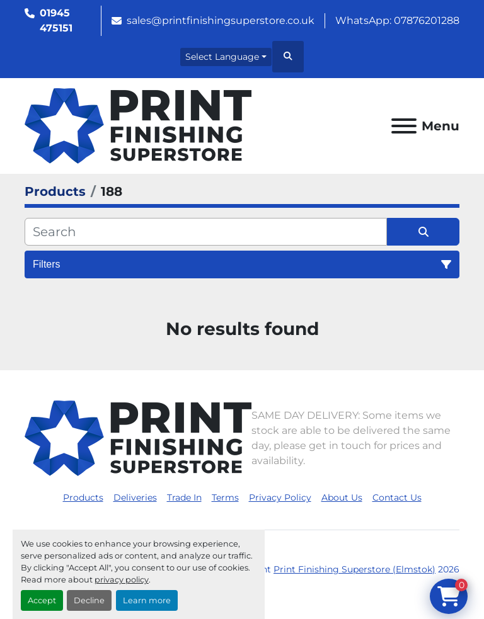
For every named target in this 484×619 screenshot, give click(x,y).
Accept (42, 600)
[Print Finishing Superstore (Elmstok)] (138, 437)
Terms (225, 497)
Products (83, 497)
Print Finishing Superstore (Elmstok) (354, 569)
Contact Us (397, 497)
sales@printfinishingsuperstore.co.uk (220, 20)
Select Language (222, 56)
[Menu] (404, 125)
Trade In (184, 497)
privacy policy (122, 579)
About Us (341, 497)
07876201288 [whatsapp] (426, 20)
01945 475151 (56, 20)
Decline (89, 600)
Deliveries (135, 497)
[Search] (206, 232)
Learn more (147, 600)
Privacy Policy (280, 497)
